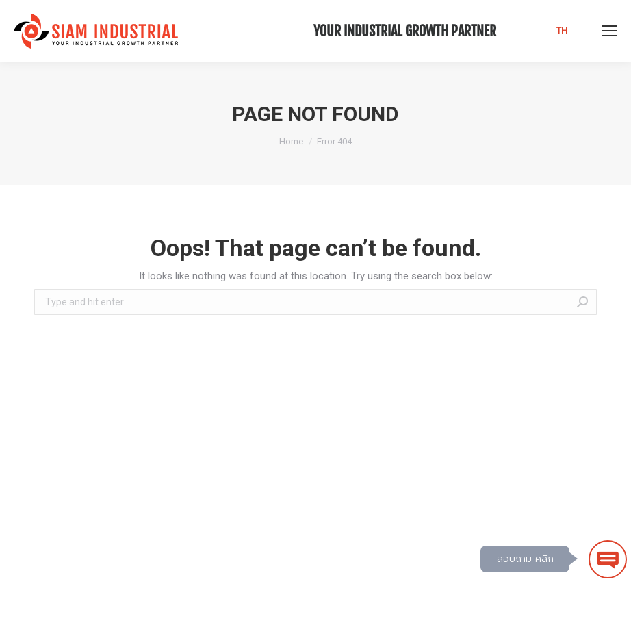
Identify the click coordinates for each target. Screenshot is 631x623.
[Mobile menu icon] (609, 31)
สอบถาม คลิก (525, 559)
